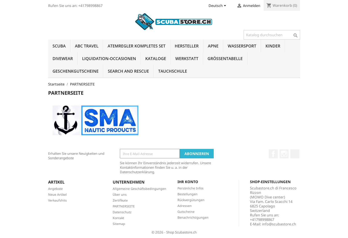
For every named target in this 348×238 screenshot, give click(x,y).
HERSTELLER (187, 46)
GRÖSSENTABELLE (225, 58)
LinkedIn (294, 153)
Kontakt (118, 218)
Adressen (184, 206)
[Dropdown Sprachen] (218, 6)
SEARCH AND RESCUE (128, 71)
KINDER (272, 46)
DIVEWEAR (63, 58)
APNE (213, 46)
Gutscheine (186, 211)
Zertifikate (120, 200)
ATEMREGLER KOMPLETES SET (136, 46)
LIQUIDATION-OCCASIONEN (109, 58)
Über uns (120, 194)
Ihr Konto (187, 181)
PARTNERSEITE (124, 206)
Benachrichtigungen (193, 217)
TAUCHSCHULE (172, 71)
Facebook (273, 153)
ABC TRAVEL (86, 46)
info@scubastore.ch (279, 224)
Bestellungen (187, 194)
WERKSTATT (186, 58)
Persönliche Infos (190, 188)
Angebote (55, 188)
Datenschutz (122, 212)
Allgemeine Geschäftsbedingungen (139, 188)
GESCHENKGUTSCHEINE (76, 71)
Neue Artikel (57, 194)
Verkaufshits (57, 200)
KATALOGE (155, 58)
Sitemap (119, 224)
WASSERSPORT (242, 46)
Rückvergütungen (190, 200)
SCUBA (59, 46)
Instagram (284, 153)
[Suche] (272, 35)
